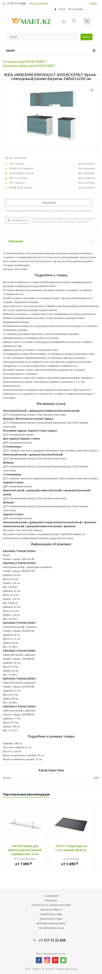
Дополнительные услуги (51, 923)
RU (95, 3)
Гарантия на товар (51, 918)
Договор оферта (51, 909)
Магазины (51, 900)
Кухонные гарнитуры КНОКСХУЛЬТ (29, 66)
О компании (51, 895)
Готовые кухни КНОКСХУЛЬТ (24, 61)
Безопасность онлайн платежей (51, 904)
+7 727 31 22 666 (16, 3)
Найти (86, 36)
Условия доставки (51, 914)
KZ (91, 3)
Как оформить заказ (51, 927)
